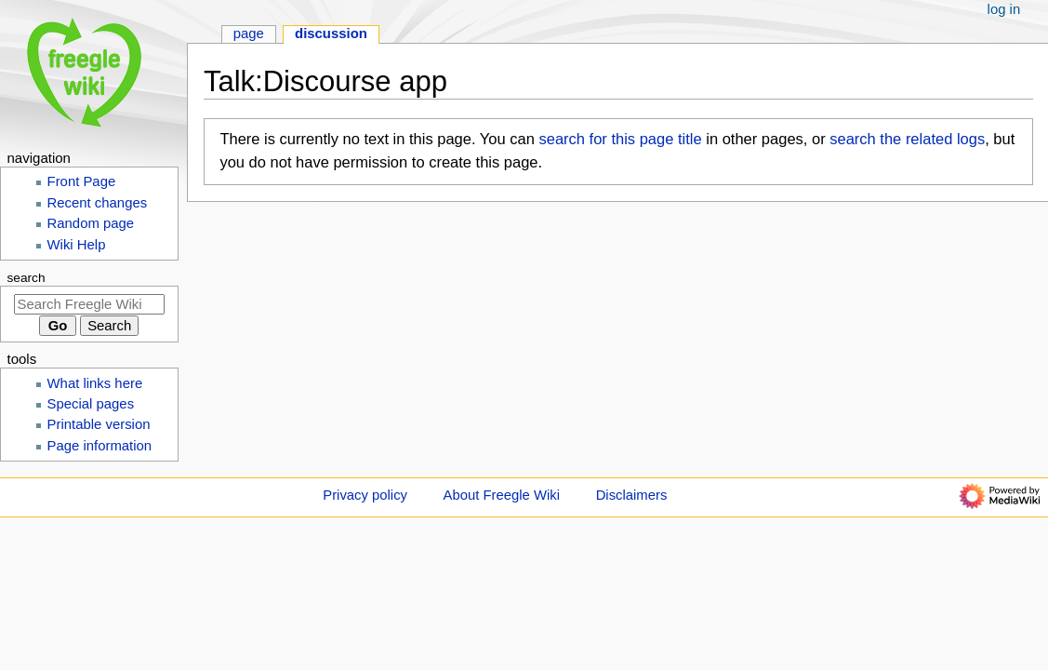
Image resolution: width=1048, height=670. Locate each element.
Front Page (81, 181)
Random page (91, 223)
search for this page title (619, 138)
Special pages (91, 403)
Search (26, 278)
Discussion (331, 33)
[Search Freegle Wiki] (89, 304)
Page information (100, 445)
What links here (95, 383)
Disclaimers (632, 495)
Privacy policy (365, 495)
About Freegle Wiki (502, 495)
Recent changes (97, 202)
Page (248, 33)
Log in (1004, 9)
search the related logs (907, 138)
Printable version (99, 424)
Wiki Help (76, 244)
